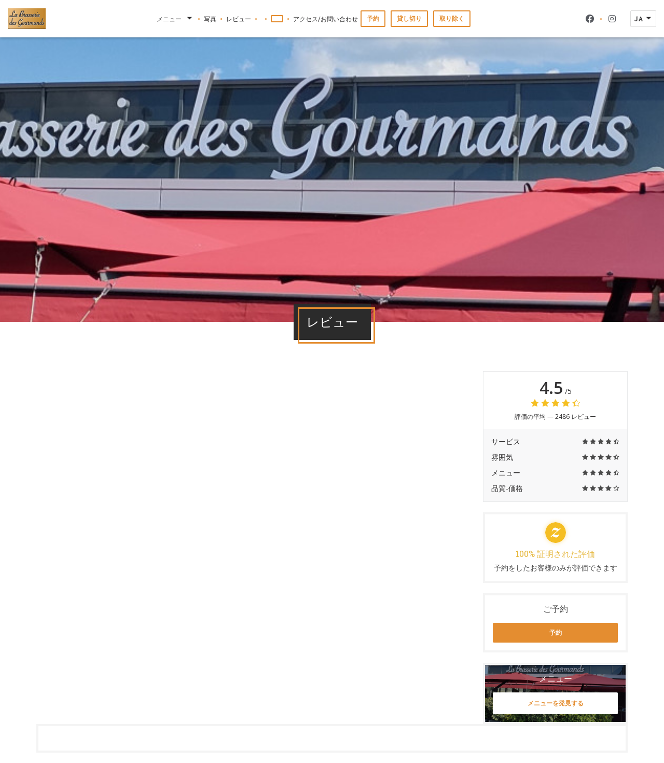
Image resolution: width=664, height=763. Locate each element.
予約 (373, 18)
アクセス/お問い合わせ (325, 19)
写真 (210, 19)
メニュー (175, 18)
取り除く (451, 18)
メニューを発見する (556, 703)
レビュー (238, 19)
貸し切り (409, 18)
